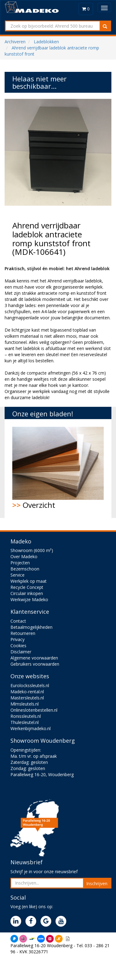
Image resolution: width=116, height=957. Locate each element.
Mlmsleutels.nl (24, 704)
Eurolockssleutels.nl (29, 685)
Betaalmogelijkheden (31, 627)
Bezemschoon (24, 569)
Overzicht (58, 468)
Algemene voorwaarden (34, 658)
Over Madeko (23, 556)
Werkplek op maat (28, 581)
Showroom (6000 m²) (31, 550)
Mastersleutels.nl (27, 698)
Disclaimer (20, 652)
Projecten (20, 563)
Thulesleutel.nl (24, 722)
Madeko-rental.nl (27, 691)
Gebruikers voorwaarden (34, 664)
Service (17, 575)
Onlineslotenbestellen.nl (33, 710)
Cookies (18, 645)
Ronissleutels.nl (25, 716)
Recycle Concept (26, 587)
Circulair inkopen (26, 593)
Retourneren (22, 633)
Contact (18, 621)
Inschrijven (96, 883)
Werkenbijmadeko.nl (30, 728)
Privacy (17, 639)
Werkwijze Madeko (29, 599)
